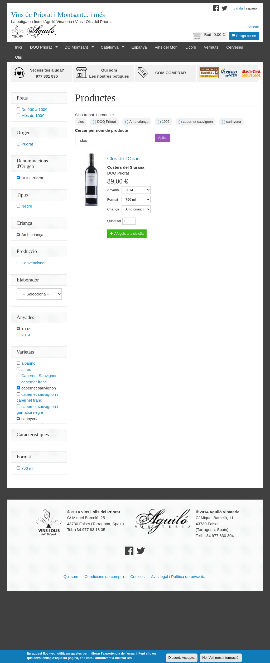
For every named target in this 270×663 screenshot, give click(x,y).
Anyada (113, 190)
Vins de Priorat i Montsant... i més (58, 14)
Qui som (71, 576)
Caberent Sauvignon (39, 375)
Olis (18, 57)
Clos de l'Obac (123, 158)
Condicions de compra (104, 576)
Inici (18, 47)
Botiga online (244, 36)
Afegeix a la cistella (127, 234)
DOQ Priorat (42, 47)
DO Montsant (77, 47)
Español (251, 8)
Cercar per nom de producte (101, 130)
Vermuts (211, 47)
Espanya (139, 47)
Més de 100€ (32, 115)
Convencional (33, 263)
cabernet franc (34, 382)
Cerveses (234, 47)
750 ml (27, 468)
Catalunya (110, 47)
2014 (25, 335)
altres (26, 369)
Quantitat (114, 221)
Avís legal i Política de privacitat (179, 576)
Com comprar (170, 72)
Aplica (162, 138)
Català (238, 8)
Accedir (253, 27)
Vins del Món (166, 47)
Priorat (27, 144)
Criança (113, 209)
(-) (95, 122)
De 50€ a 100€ (34, 109)
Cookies (137, 576)
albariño (28, 363)
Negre (26, 206)
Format (112, 199)
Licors (190, 47)
